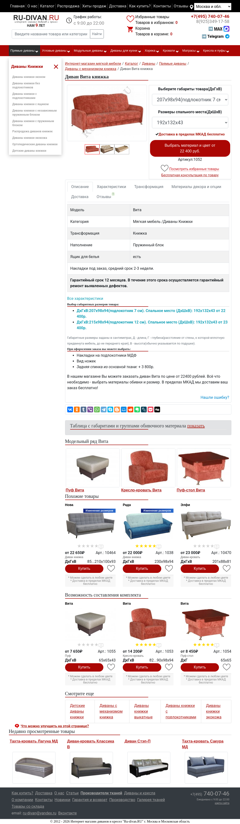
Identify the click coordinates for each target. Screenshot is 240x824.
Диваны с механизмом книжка (111, 711)
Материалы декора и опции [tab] (196, 186)
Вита (69, 603)
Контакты (162, 6)
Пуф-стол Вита (191, 490)
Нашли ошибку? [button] (215, 397)
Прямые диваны (25, 51)
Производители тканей (101, 793)
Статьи (72, 793)
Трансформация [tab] (148, 186)
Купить (84, 568)
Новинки (62, 799)
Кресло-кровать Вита (141, 490)
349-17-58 (212, 21)
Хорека (152, 51)
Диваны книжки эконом (28, 77)
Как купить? (140, 6)
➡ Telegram (215, 36)
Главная (17, 6)
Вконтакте (67, 813)
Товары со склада (28, 806)
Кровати (171, 51)
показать (196, 425)
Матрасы (191, 51)
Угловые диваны (56, 51)
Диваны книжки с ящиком (30, 104)
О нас (32, 6)
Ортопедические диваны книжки (35, 144)
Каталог (47, 6)
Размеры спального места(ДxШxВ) (190, 112)
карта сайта (222, 803)
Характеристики (111, 186)
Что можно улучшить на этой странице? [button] (55, 726)
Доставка (117, 6)
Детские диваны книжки (29, 150)
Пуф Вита (75, 490)
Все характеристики (85, 298)
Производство (122, 799)
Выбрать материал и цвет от (190, 148)
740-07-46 (210, 16)
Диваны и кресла (139, 793)
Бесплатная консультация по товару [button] (190, 175)
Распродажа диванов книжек (32, 131)
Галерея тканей (151, 799)
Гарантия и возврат (89, 799)
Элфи (185, 505)
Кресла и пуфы (216, 51)
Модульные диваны (90, 51)
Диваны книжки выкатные (143, 711)
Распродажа (68, 6)
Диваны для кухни (126, 51)
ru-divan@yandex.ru (39, 813)
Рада (127, 505)
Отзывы (181, 6)
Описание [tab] (80, 186)
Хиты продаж (94, 6)
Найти (97, 34)
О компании (22, 799)
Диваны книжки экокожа (29, 138)
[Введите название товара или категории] (51, 33)
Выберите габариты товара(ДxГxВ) (190, 89)
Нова (69, 505)
